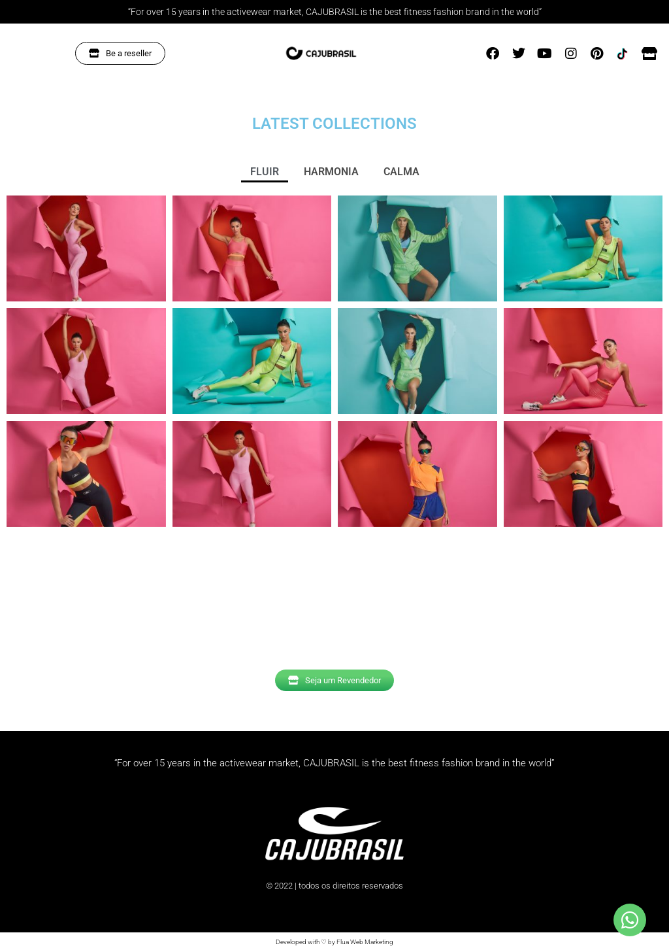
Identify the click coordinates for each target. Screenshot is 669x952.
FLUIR (264, 171)
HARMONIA (331, 171)
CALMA (401, 171)
